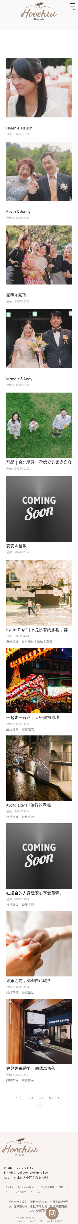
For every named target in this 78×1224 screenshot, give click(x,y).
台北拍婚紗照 (59, 1202)
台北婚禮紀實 (18, 1206)
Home (10, 1186)
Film (8, 1192)
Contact (36, 1192)
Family (63, 1186)
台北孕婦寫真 (39, 1210)
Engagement (27, 1186)
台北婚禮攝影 (59, 1206)
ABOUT (21, 1192)
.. (63, 1221)
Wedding (47, 1186)
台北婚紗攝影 (18, 1202)
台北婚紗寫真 (38, 1202)
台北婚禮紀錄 (38, 1206)
